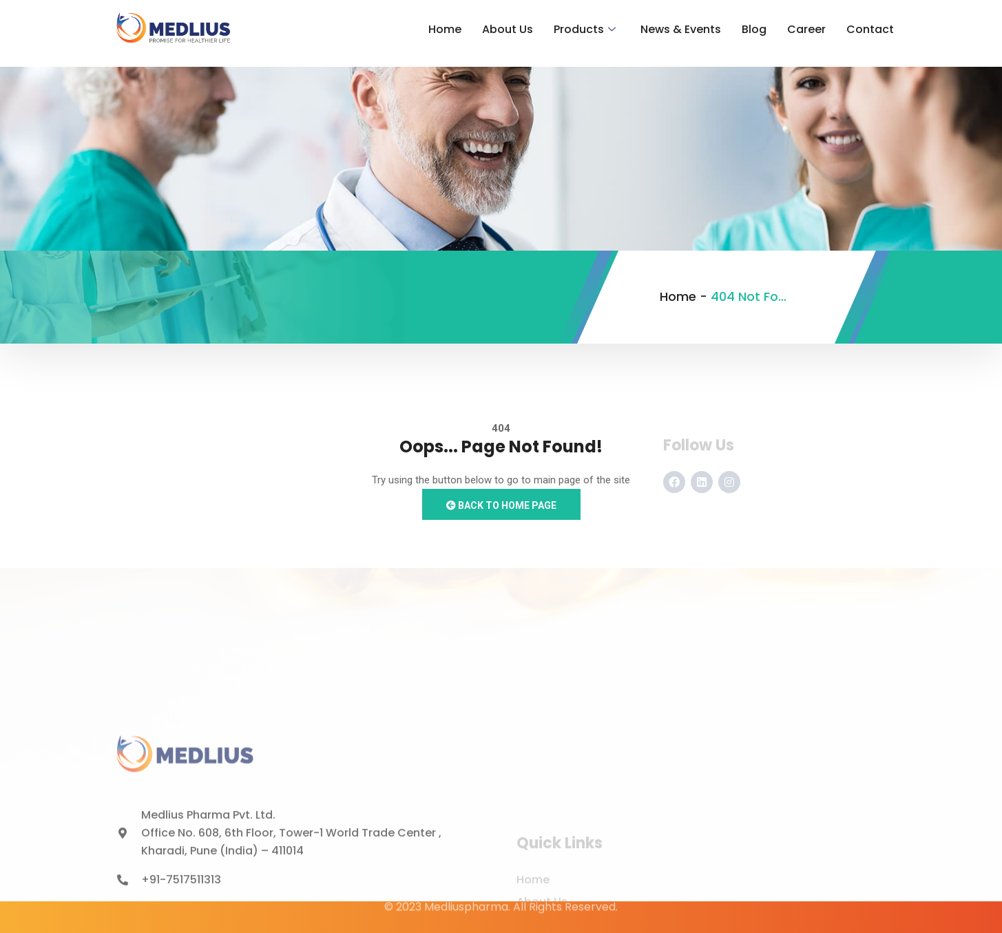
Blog (754, 29)
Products (585, 30)
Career (806, 29)
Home (444, 29)
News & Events (680, 29)
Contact (870, 29)
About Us (507, 29)
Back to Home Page (501, 505)
